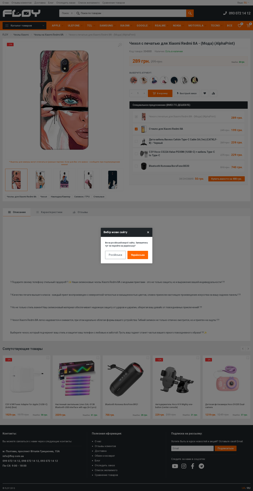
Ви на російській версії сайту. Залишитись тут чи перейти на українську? (126, 244)
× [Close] (148, 232)
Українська (138, 254)
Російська (115, 254)
